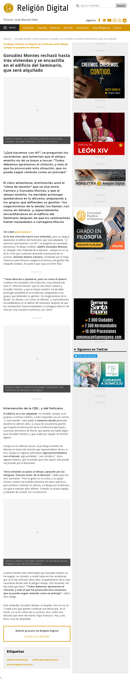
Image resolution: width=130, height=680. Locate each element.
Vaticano (28, 28)
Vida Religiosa (101, 28)
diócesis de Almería (17, 659)
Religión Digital (20, 10)
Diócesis (7, 38)
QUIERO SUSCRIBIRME (36, 636)
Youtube (109, 22)
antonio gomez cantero (19, 664)
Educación (82, 28)
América (55, 28)
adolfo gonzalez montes (45, 659)
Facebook (99, 22)
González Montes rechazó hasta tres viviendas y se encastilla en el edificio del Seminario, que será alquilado (65, 38)
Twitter (104, 22)
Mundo (68, 28)
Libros (117, 28)
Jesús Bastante (23, 231)
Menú (12, 27)
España (42, 28)
